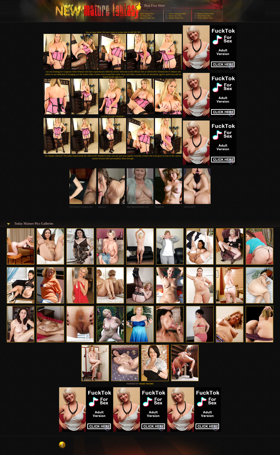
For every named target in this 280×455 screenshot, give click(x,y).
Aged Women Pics (147, 13)
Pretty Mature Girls (205, 18)
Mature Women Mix (205, 13)
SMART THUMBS (146, 384)
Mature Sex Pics (175, 16)
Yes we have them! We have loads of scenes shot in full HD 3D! (113, 32)
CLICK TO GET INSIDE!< (113, 116)
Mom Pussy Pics (204, 16)
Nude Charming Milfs (177, 13)
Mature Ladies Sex (147, 18)
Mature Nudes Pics (176, 18)
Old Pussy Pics (145, 16)
